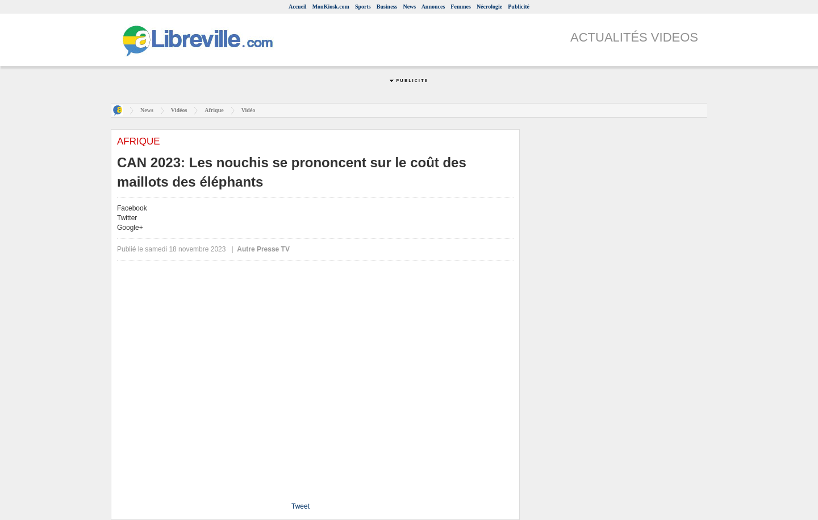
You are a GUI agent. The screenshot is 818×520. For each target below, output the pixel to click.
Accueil (298, 6)
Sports (363, 6)
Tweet (300, 506)
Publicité (518, 6)
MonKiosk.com (330, 6)
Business (387, 6)
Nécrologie (489, 6)
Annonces (433, 6)
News (409, 6)
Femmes (460, 6)
